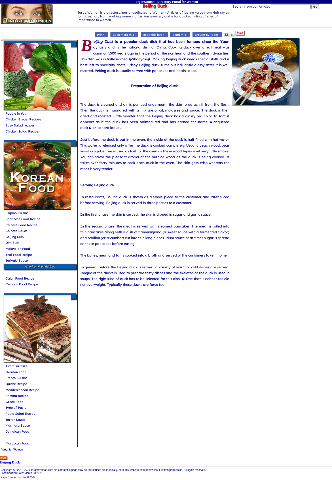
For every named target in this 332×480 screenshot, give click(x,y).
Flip (229, 34)
